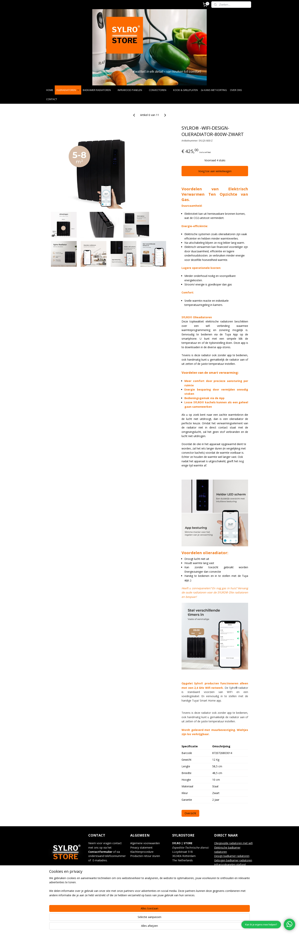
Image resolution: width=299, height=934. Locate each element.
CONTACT (51, 99)
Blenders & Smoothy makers (232, 886)
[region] (124, 919)
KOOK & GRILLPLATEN (185, 90)
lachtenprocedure (143, 852)
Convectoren (222, 869)
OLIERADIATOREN (68, 90)
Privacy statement (141, 847)
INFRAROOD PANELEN (132, 90)
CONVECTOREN (159, 90)
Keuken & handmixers (227, 890)
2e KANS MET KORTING (214, 90)
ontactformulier (101, 852)
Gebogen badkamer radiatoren (233, 860)
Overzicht (190, 813)
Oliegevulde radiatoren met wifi (233, 843)
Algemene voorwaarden (145, 843)
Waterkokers (222, 881)
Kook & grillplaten (225, 873)
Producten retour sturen (145, 856)
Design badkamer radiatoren (231, 856)
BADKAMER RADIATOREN (99, 90)
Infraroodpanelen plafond (230, 864)
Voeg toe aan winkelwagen (214, 171)
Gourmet (219, 877)
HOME (49, 90)
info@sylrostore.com (110, 869)
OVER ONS (236, 90)
